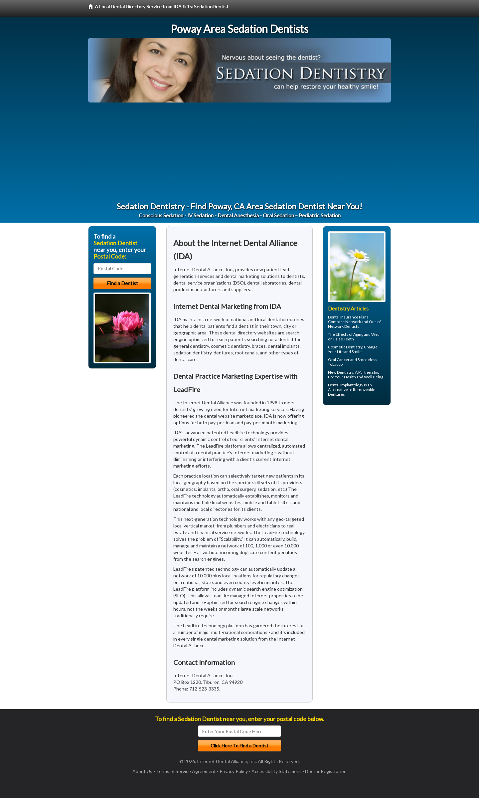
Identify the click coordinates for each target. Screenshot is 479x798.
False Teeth (343, 338)
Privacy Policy (234, 771)
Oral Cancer (339, 359)
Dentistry (345, 372)
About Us (142, 771)
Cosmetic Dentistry (345, 346)
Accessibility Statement (276, 771)
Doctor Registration (326, 771)
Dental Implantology (345, 384)
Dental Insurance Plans (348, 316)
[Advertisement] (239, 152)
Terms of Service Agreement (186, 771)
